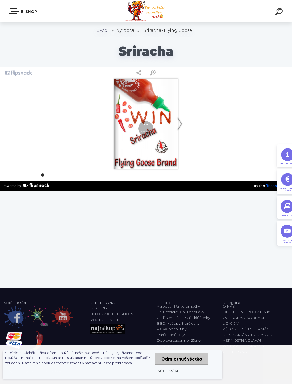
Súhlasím (167, 371)
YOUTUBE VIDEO (106, 320)
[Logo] (146, 11)
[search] (279, 12)
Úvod (101, 30)
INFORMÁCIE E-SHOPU (112, 314)
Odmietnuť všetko (181, 359)
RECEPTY (100, 307)
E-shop (23, 11)
